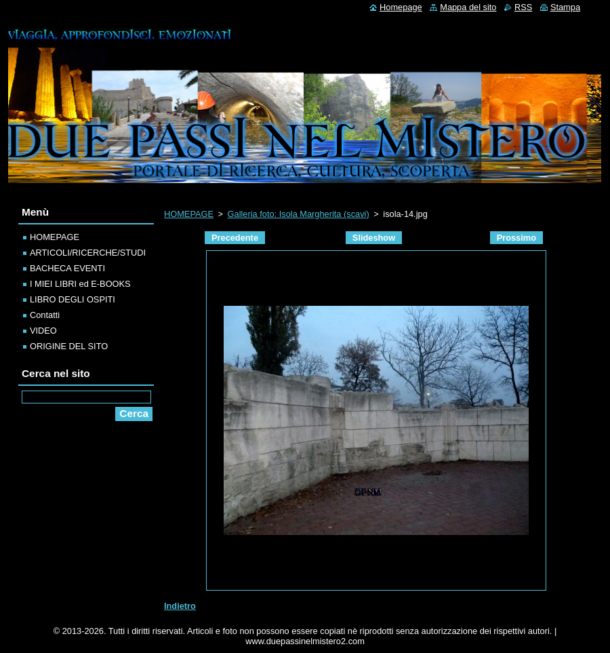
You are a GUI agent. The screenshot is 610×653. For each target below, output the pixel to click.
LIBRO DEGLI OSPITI (72, 299)
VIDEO (43, 330)
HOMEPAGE (189, 214)
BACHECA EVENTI (67, 268)
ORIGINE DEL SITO (69, 346)
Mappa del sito (468, 7)
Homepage (401, 7)
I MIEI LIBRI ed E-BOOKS (80, 284)
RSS (523, 7)
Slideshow (373, 238)
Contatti (45, 315)
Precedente (234, 238)
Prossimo (516, 238)
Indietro (180, 606)
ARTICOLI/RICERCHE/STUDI (88, 253)
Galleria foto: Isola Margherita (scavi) (298, 214)
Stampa (565, 7)
